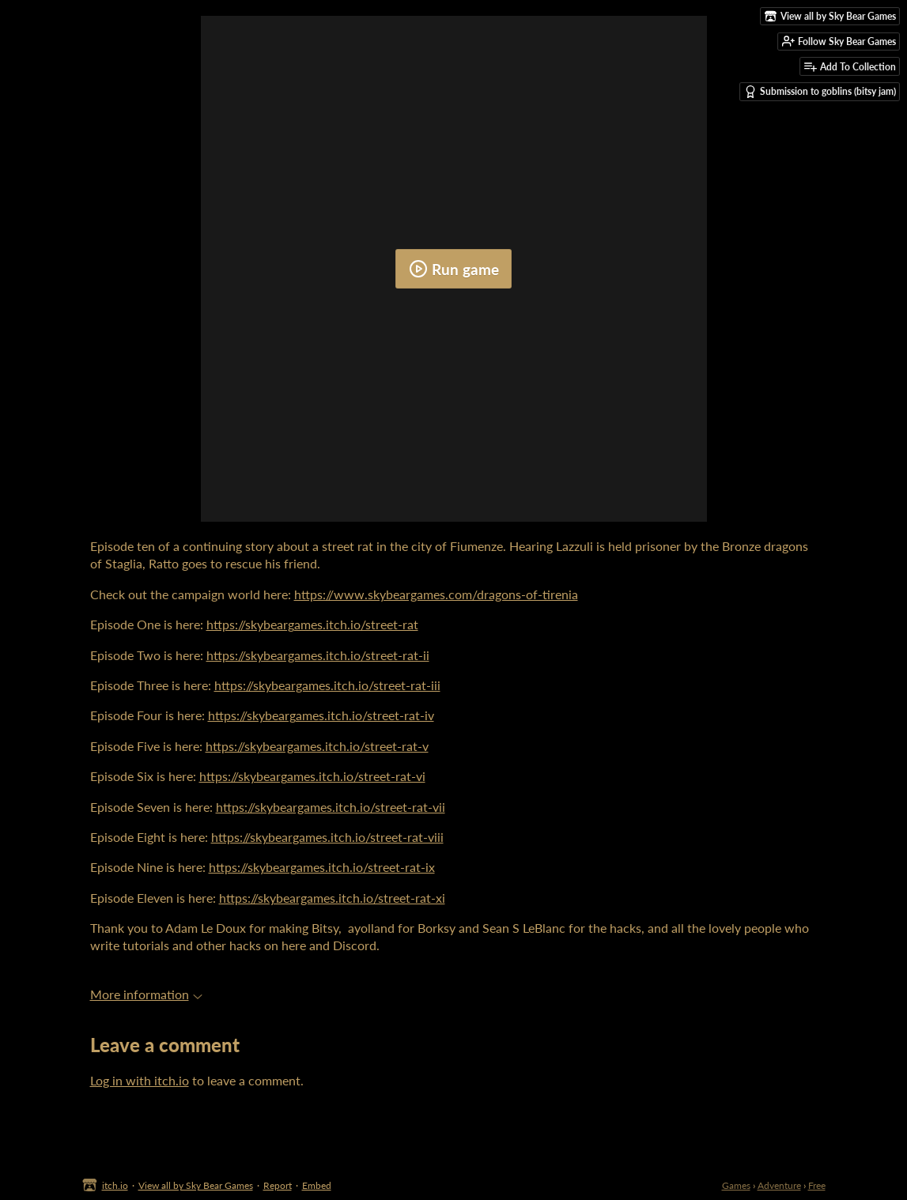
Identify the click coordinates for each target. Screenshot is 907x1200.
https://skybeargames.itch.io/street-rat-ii (317, 654)
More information (146, 994)
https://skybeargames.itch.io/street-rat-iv (321, 715)
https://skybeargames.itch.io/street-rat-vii (330, 806)
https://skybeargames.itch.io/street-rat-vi (312, 775)
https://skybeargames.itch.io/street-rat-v (317, 745)
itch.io (115, 1185)
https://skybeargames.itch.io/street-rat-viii (327, 836)
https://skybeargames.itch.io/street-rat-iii (327, 684)
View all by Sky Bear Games (195, 1185)
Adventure (779, 1185)
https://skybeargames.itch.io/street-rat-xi (332, 897)
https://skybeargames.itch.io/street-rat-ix (322, 866)
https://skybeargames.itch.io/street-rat (312, 624)
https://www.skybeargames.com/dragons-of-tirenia (436, 594)
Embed (316, 1185)
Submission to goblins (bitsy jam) (820, 91)
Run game (454, 268)
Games (736, 1185)
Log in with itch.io (139, 1080)
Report (277, 1185)
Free (817, 1185)
